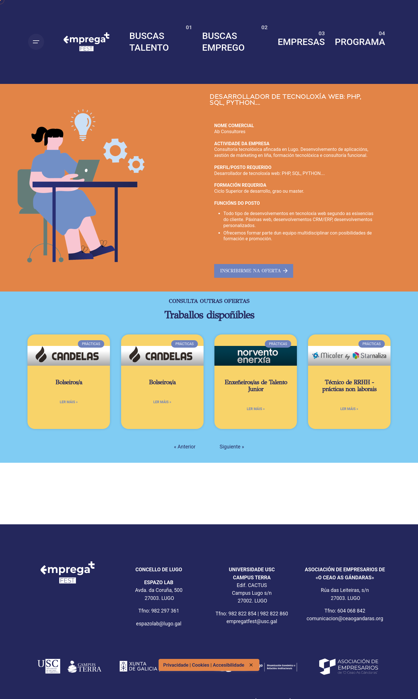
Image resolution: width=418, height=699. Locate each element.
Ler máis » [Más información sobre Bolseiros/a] (69, 402)
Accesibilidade (229, 665)
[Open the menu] (36, 42)
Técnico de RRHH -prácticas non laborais (349, 386)
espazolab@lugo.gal (158, 624)
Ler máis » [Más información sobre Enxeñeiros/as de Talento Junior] (256, 409)
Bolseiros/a (68, 382)
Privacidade (176, 665)
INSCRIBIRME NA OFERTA (253, 270)
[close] (251, 665)
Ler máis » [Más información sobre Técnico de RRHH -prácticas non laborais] (349, 409)
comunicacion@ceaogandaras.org (345, 618)
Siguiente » (232, 447)
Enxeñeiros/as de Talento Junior (255, 386)
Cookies (201, 665)
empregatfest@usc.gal (251, 621)
